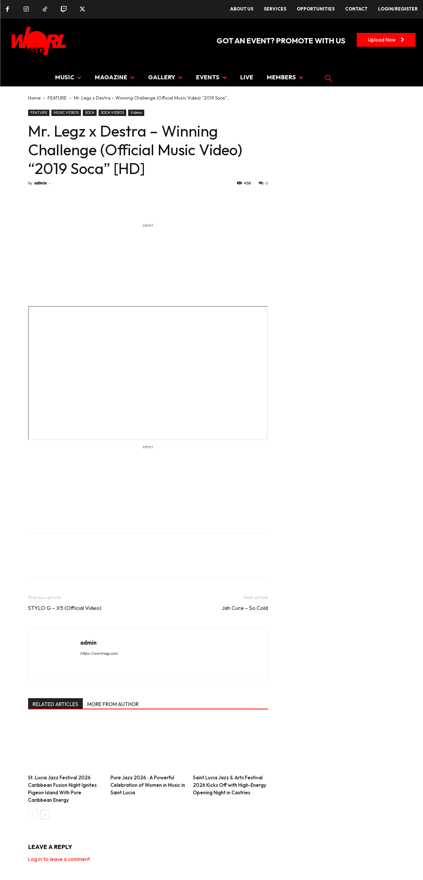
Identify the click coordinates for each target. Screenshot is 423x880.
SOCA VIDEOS (112, 112)
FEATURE (57, 98)
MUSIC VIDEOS (66, 112)
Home (34, 98)
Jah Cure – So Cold (245, 607)
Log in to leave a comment (59, 859)
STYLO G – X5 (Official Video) (65, 607)
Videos (136, 112)
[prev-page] (32, 814)
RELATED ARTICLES (55, 704)
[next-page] (44, 814)
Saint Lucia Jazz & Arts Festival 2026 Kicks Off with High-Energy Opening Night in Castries (229, 784)
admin (40, 183)
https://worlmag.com (99, 653)
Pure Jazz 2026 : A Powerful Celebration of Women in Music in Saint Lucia (148, 784)
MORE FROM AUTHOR (113, 704)
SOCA (89, 112)
